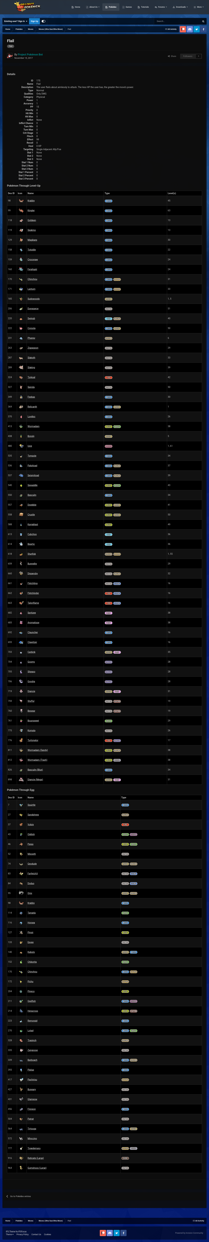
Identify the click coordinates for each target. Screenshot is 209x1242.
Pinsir (30, 932)
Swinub (31, 318)
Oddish (31, 834)
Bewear (31, 711)
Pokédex (133, 8)
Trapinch (32, 1040)
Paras (30, 844)
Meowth (32, 854)
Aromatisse (33, 622)
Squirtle (31, 805)
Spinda (31, 387)
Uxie (30, 446)
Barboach (32, 1060)
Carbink (31, 652)
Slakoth (31, 357)
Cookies (47, 1234)
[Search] (165, 21)
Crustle (31, 514)
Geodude (32, 863)
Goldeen (32, 220)
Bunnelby (32, 563)
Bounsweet (33, 720)
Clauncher (33, 632)
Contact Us (36, 1234)
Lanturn (31, 289)
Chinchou (32, 279)
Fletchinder (33, 593)
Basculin (32, 495)
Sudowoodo (34, 298)
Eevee (31, 942)
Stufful (31, 701)
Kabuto (31, 952)
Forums (182, 8)
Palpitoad (32, 465)
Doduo (31, 883)
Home (98, 8)
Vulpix (31, 824)
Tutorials (166, 8)
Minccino (32, 1138)
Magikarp (32, 240)
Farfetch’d (33, 873)
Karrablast (33, 524)
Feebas (31, 397)
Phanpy (31, 338)
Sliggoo (31, 671)
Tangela (32, 913)
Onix (30, 893)
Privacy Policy (22, 1234)
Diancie (31, 691)
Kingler (31, 210)
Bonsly (31, 436)
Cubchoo (32, 534)
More (199, 8)
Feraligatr (32, 269)
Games (149, 8)
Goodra (31, 681)
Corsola (31, 328)
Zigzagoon (33, 348)
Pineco (31, 991)
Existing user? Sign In (15, 21)
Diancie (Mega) (35, 779)
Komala (31, 730)
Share (172, 56)
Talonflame (33, 603)
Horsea (31, 922)
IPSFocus (22, 1231)
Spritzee (32, 612)
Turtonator (33, 740)
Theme (10, 1234)
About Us (114, 8)
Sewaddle (33, 485)
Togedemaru (34, 1148)
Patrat (31, 1119)
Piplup (31, 1069)
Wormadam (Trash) (37, 760)
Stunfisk (32, 554)
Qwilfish (32, 1001)
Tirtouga (32, 1128)
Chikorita (32, 962)
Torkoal (31, 377)
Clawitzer (32, 642)
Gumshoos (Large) (37, 1168)
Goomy (31, 661)
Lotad (30, 1030)
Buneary (32, 1089)
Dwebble (32, 505)
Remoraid (32, 1020)
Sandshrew (33, 814)
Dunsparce (33, 308)
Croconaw (33, 259)
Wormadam (34, 426)
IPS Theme (10, 1231)
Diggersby (33, 573)
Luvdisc (31, 416)
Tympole (32, 455)
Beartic (31, 544)
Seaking (32, 230)
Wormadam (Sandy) (38, 750)
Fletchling (33, 583)
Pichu (30, 981)
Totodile (32, 249)
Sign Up (34, 21)
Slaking (31, 367)
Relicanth (32, 406)
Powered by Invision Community (189, 1233)
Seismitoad (33, 475)
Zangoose (33, 1050)
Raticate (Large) (36, 1158)
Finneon (32, 1109)
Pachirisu (32, 1079)
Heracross (33, 1011)
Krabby (31, 200)
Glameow (32, 1099)
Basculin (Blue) (35, 769)
